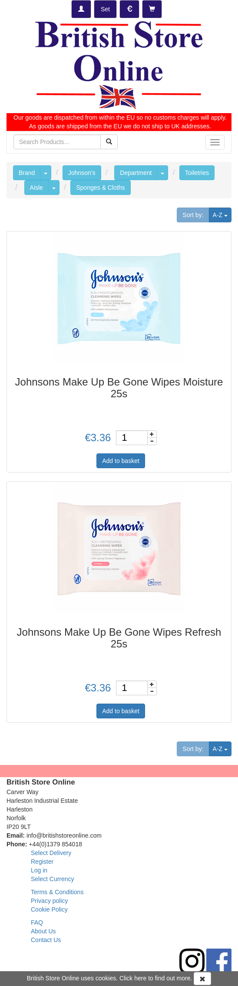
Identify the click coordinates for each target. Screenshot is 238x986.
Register (42, 861)
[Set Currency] (129, 9)
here (140, 978)
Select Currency (52, 878)
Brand (27, 172)
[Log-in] (81, 9)
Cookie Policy (49, 909)
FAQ (37, 922)
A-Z (222, 214)
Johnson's (82, 172)
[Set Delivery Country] (105, 9)
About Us (43, 931)
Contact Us (46, 939)
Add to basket (120, 460)
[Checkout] (152, 9)
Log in (39, 870)
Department (136, 172)
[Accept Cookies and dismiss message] (202, 978)
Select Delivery (51, 852)
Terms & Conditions (57, 892)
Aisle (36, 187)
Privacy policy (49, 900)
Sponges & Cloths (100, 187)
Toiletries (197, 172)
